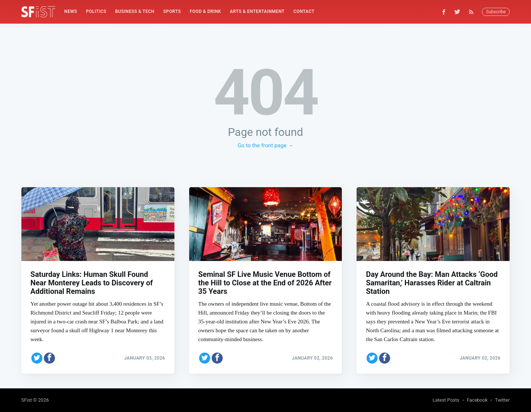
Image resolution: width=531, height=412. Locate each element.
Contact (304, 11)
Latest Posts (446, 400)
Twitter (502, 400)
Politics (96, 11)
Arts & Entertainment (257, 11)
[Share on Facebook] (49, 358)
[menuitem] (70, 11)
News (70, 11)
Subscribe (496, 11)
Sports (172, 11)
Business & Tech (135, 11)
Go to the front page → (265, 145)
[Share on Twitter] (37, 358)
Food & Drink (205, 11)
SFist (26, 400)
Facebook (477, 400)
